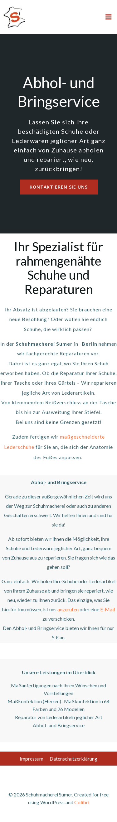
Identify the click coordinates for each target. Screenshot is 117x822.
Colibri (81, 802)
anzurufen (68, 609)
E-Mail (107, 609)
